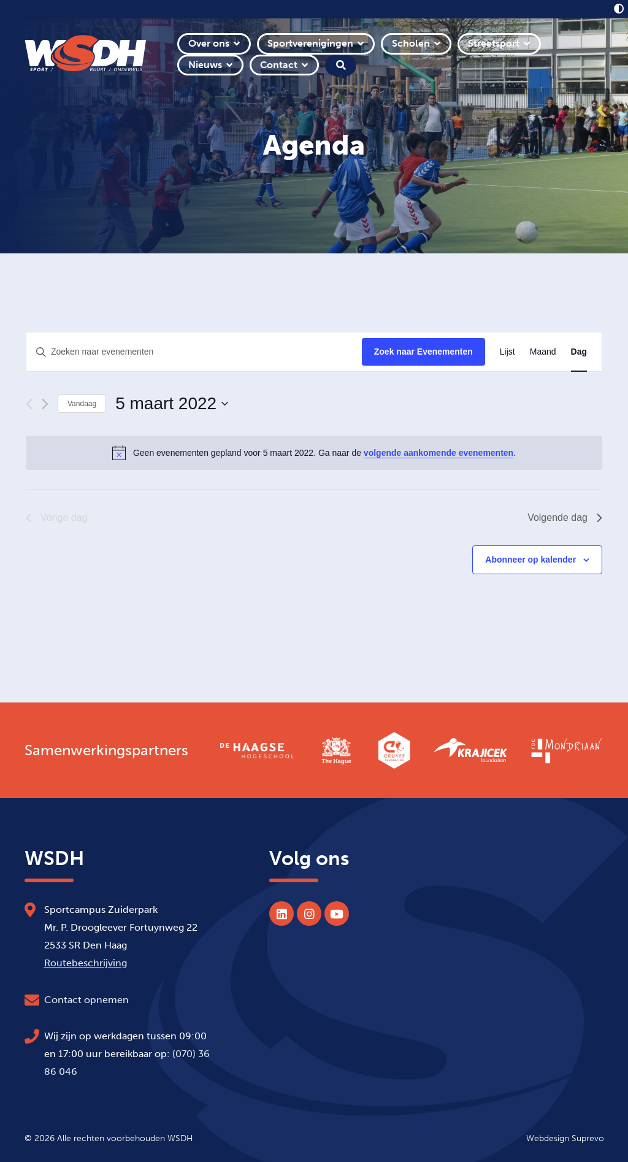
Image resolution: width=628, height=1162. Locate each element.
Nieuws (205, 65)
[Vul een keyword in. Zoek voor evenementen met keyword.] (194, 352)
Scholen (411, 43)
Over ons (208, 43)
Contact (278, 65)
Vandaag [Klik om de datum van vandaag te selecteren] (81, 403)
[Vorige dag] (29, 404)
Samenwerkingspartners (106, 750)
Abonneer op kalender (530, 559)
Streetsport (493, 43)
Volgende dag (564, 517)
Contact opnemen (86, 1000)
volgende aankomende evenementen (438, 453)
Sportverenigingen (310, 43)
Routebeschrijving (85, 963)
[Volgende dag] (45, 404)
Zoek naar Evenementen (423, 351)
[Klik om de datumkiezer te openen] (171, 403)
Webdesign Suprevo (565, 1138)
